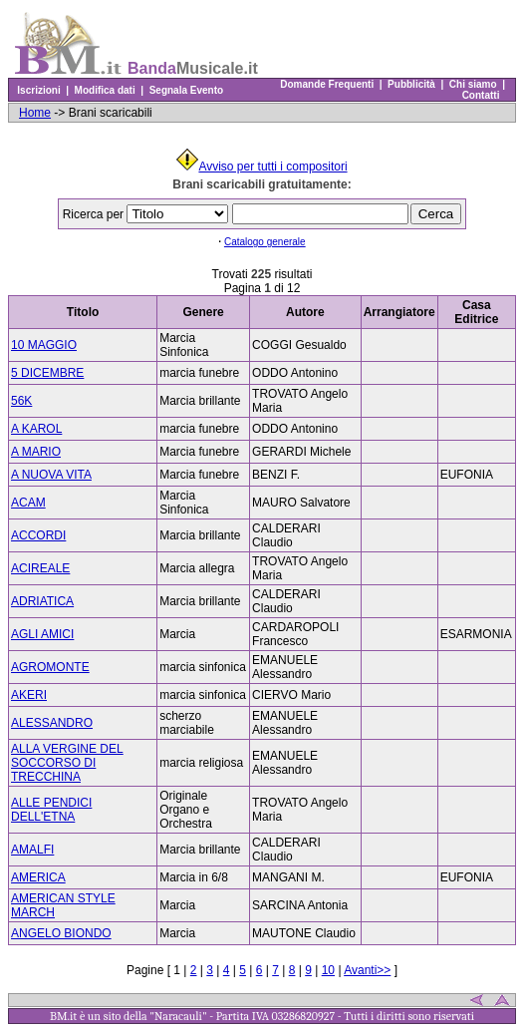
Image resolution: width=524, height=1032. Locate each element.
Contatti (480, 95)
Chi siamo (472, 84)
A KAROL (36, 429)
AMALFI (32, 850)
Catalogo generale (265, 241)
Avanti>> (367, 970)
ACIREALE (40, 568)
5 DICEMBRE (47, 373)
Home (35, 113)
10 (328, 970)
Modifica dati (104, 90)
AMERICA (38, 877)
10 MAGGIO (44, 345)
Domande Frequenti (327, 84)
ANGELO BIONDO (61, 933)
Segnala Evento (186, 90)
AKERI (29, 695)
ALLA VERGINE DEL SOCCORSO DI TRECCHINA (67, 763)
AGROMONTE (50, 667)
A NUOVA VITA (51, 475)
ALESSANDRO (52, 723)
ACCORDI (38, 535)
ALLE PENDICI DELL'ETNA (51, 810)
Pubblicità (412, 84)
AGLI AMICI (42, 634)
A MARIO (36, 452)
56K (21, 401)
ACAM (28, 503)
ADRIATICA (42, 601)
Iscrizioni (39, 90)
